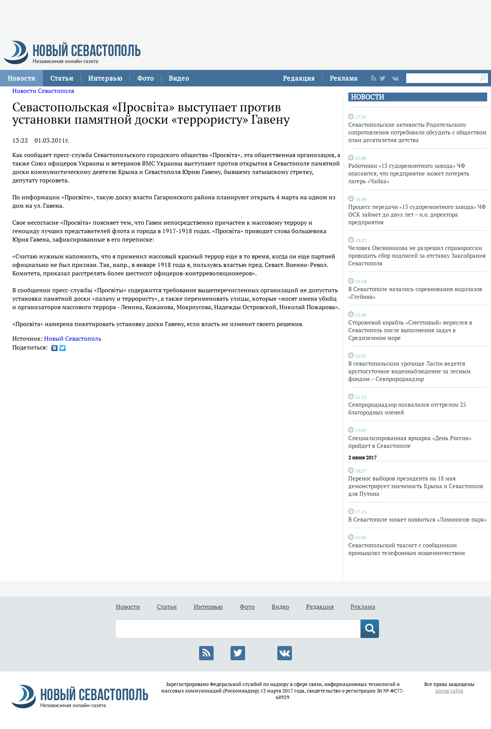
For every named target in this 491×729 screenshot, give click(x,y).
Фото (145, 78)
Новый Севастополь (72, 338)
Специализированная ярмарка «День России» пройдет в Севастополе (409, 441)
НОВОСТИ (367, 97)
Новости (21, 78)
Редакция (299, 78)
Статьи (61, 78)
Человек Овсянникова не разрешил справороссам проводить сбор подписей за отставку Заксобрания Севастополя (417, 255)
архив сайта (449, 691)
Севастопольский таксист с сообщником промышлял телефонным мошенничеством (406, 549)
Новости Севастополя (43, 90)
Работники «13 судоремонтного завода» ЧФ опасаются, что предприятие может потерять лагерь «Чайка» (409, 173)
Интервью (105, 78)
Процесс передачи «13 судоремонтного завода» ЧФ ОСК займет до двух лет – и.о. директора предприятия (417, 214)
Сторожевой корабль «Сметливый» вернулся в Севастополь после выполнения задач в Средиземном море (410, 329)
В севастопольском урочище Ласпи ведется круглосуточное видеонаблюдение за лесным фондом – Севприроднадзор (409, 371)
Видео (179, 78)
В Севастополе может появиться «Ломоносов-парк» (417, 519)
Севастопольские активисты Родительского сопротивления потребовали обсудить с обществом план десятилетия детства (417, 132)
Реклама (344, 78)
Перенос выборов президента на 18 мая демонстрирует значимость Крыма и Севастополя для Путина (415, 485)
